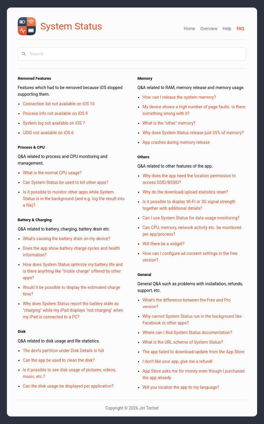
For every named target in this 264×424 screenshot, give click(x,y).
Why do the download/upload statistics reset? (185, 192)
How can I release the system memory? (179, 97)
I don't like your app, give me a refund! (177, 361)
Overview (208, 28)
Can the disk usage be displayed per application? (68, 386)
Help (227, 28)
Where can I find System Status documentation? (187, 332)
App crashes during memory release (176, 142)
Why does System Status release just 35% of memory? (193, 132)
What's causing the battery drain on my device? (66, 238)
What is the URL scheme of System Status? (183, 342)
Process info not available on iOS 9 (55, 113)
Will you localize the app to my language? (181, 387)
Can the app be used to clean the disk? (59, 360)
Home (189, 28)
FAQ (240, 28)
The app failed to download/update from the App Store (193, 351)
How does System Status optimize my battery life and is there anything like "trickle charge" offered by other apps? (73, 271)
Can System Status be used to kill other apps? (65, 182)
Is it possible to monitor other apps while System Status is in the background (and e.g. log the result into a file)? (73, 199)
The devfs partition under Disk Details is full (63, 350)
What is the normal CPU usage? (52, 172)
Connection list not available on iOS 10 (58, 103)
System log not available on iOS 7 (54, 123)
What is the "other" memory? (169, 123)
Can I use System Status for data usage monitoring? (191, 217)
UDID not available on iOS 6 (48, 132)
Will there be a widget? (163, 243)
